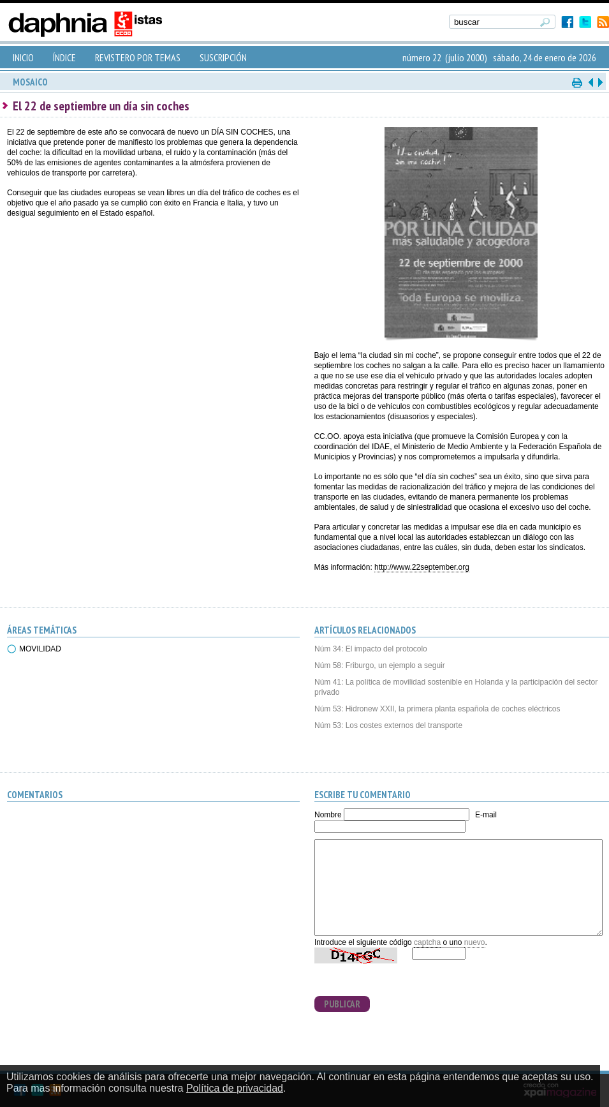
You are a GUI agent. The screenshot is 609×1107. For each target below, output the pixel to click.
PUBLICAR (342, 1004)
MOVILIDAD (40, 648)
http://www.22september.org (421, 567)
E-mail (486, 814)
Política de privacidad (234, 1088)
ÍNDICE (64, 57)
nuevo (474, 942)
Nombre (328, 814)
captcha (427, 942)
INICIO (23, 57)
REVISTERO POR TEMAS (137, 57)
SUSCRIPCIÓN (223, 57)
